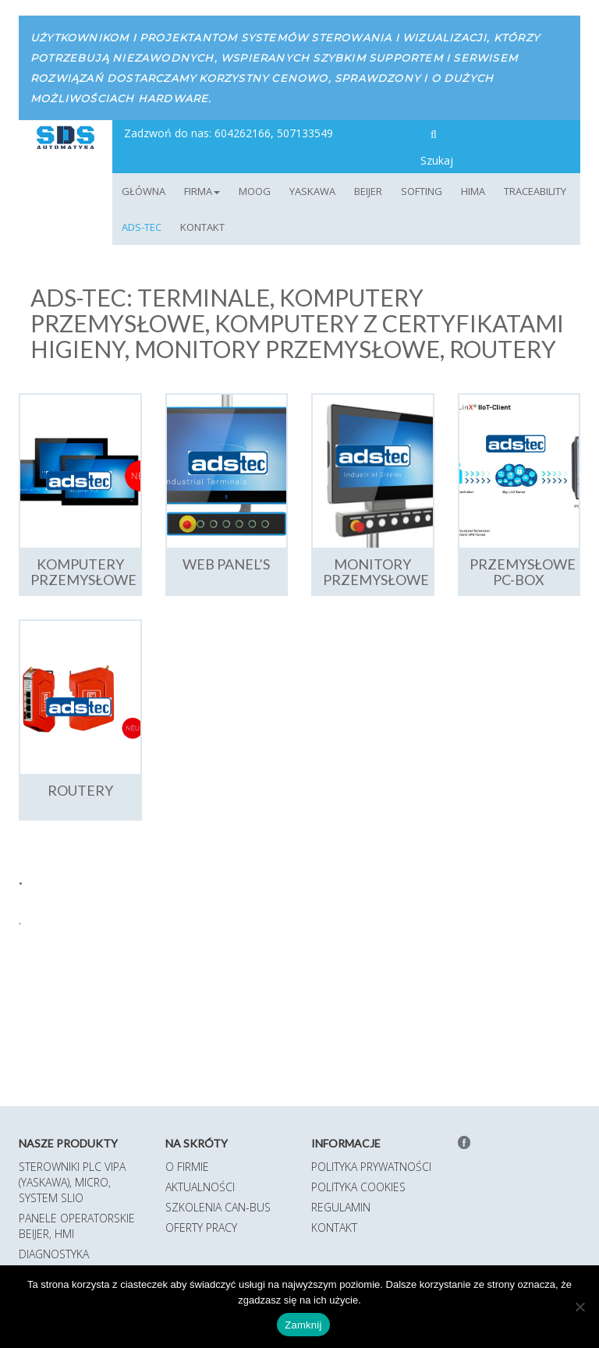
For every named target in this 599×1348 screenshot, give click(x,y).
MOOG (255, 191)
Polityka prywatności (371, 1166)
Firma (202, 191)
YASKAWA (312, 191)
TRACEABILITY (535, 191)
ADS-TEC (141, 227)
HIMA (473, 191)
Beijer (368, 191)
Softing (421, 191)
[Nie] (579, 1306)
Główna (143, 191)
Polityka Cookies (358, 1187)
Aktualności (200, 1187)
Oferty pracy (201, 1227)
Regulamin (340, 1207)
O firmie (187, 1166)
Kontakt (202, 227)
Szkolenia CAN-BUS (218, 1207)
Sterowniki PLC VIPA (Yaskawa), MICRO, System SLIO (72, 1182)
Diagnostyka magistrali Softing (71, 1262)
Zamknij (303, 1325)
